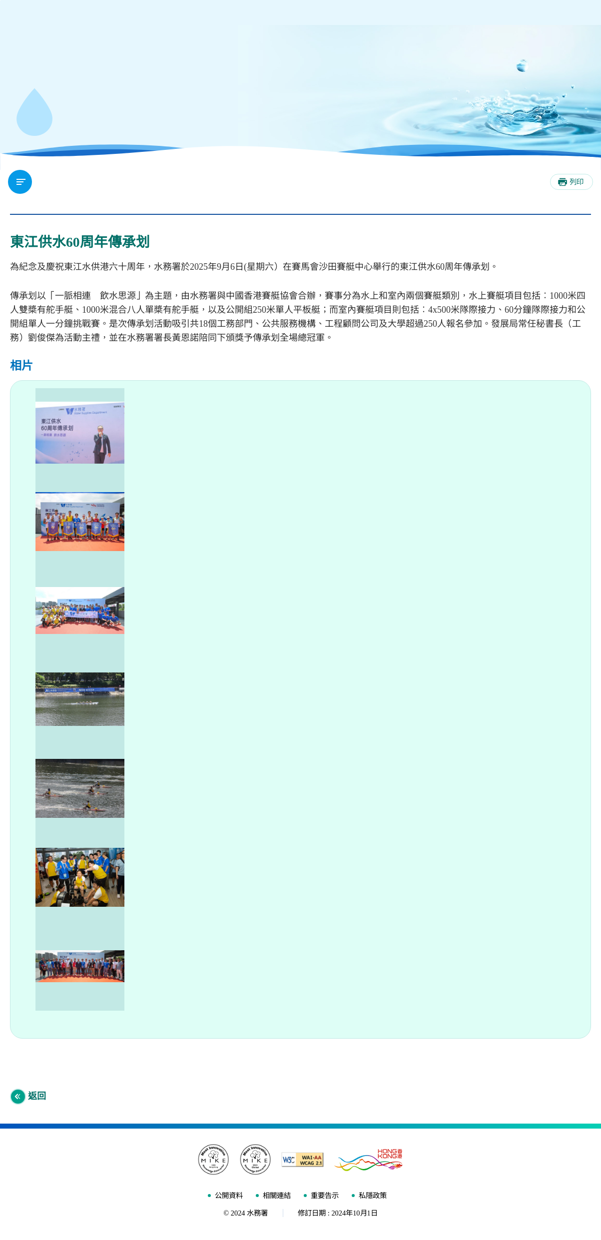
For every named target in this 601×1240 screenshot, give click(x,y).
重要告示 (325, 1198)
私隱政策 (373, 1198)
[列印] (571, 182)
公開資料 (229, 1198)
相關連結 (277, 1198)
